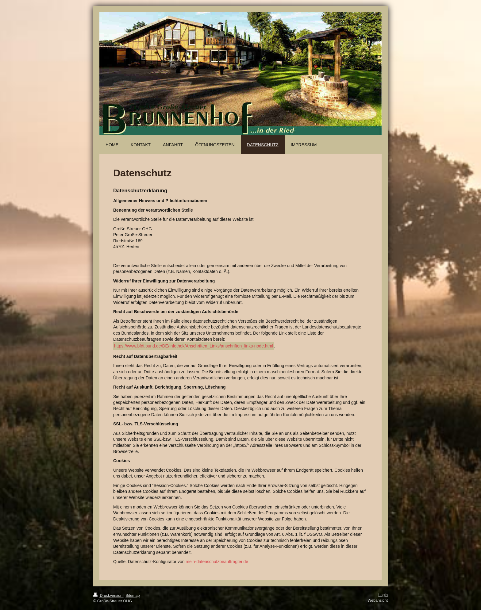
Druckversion (108, 595)
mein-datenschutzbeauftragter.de (217, 561)
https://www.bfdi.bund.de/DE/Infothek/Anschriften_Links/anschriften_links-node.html (193, 345)
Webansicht (377, 600)
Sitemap (132, 595)
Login (383, 595)
